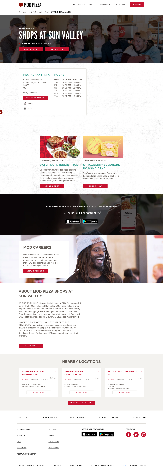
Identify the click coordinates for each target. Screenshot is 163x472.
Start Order (52, 186)
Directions (35, 392)
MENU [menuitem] (92, 5)
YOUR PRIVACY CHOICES (134, 465)
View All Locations (81, 403)
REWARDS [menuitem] (105, 5)
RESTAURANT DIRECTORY (27, 454)
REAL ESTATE (53, 448)
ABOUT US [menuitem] (120, 5)
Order (137, 5)
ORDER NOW (30, 49)
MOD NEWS (52, 429)
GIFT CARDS (21, 448)
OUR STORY (23, 417)
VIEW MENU (57, 49)
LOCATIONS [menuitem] (79, 5)
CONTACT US (139, 417)
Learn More (31, 346)
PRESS (51, 435)
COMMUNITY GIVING (109, 417)
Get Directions (34, 97)
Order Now (95, 186)
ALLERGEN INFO (23, 429)
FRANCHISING (53, 442)
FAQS (19, 442)
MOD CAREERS (77, 417)
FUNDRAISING (50, 417)
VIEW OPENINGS (35, 271)
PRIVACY (57, 465)
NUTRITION (21, 435)
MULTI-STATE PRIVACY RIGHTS (102, 465)
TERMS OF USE (76, 465)
